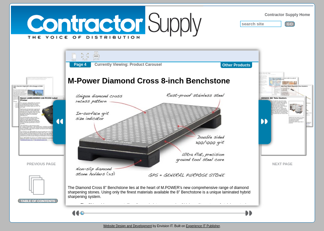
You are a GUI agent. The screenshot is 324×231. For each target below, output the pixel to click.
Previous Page (41, 164)
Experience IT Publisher (203, 226)
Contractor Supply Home (287, 15)
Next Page (282, 164)
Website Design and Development (127, 226)
